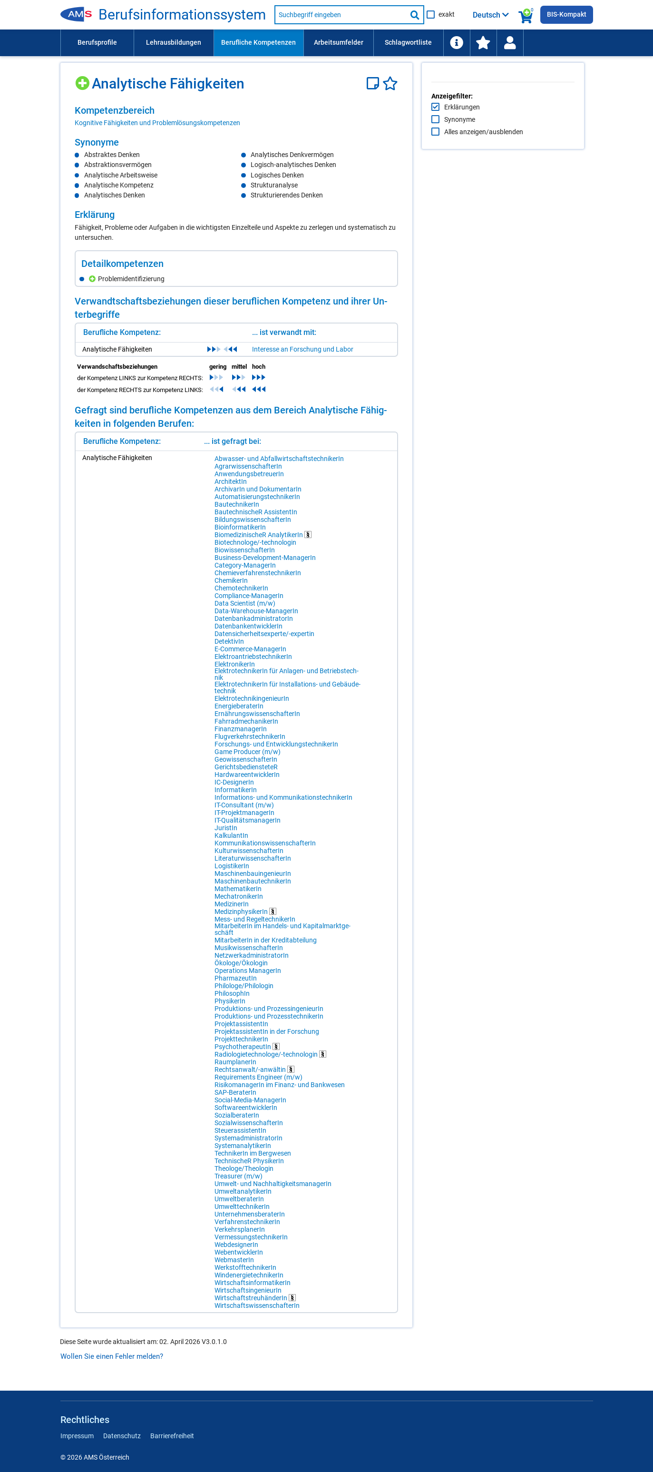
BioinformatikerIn (240, 533)
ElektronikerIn (234, 670)
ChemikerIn (231, 586)
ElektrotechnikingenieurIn (251, 704)
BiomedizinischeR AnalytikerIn (263, 540)
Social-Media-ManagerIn (250, 1105)
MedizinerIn (231, 909)
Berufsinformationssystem (182, 15)
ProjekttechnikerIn (241, 1044)
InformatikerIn (235, 795)
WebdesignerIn (236, 1250)
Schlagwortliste (408, 42)
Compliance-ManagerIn (248, 601)
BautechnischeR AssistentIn (255, 517)
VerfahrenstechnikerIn (247, 1227)
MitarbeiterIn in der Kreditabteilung (265, 945)
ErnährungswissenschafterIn (257, 719)
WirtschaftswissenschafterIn (257, 1311)
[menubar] (326, 42)
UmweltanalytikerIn (243, 1197)
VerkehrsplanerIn (239, 1235)
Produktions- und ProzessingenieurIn (268, 1014)
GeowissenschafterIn (245, 765)
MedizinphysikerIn (245, 917)
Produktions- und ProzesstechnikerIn (268, 1022)
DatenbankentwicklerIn (248, 631)
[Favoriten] (390, 83)
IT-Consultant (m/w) (244, 810)
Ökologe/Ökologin (241, 968)
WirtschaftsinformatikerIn (252, 1288)
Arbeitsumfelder (338, 42)
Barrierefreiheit (172, 1436)
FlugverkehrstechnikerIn (249, 742)
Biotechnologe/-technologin (255, 548)
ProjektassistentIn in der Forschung (266, 1037)
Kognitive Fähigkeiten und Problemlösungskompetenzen (157, 123)
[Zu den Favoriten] (483, 42)
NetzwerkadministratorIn (251, 961)
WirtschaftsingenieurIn (248, 1296)
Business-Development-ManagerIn (265, 563)
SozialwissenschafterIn (248, 1128)
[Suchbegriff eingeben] (340, 14)
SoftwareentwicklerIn (245, 1113)
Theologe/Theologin (243, 1174)
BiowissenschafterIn (244, 555)
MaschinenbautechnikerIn (252, 886)
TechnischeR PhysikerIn (249, 1166)
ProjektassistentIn (241, 1029)
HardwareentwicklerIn (247, 780)
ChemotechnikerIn (241, 593)
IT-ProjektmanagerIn (244, 818)
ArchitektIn (230, 487)
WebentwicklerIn (238, 1258)
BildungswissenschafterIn (252, 525)
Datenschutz (122, 1436)
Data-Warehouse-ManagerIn (256, 616)
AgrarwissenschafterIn (248, 472)
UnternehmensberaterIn (249, 1220)
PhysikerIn (229, 1006)
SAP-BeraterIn (235, 1098)
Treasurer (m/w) (238, 1181)
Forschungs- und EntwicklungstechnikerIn (276, 749)
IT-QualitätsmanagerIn (247, 826)
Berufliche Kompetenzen (258, 42)
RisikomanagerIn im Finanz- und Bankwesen (279, 1090)
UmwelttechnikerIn (242, 1212)
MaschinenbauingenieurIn (252, 879)
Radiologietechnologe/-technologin (270, 1059)
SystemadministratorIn (248, 1143)
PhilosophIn (232, 999)
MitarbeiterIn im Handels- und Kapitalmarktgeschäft (258, 935)
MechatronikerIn (238, 902)
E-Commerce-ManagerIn (250, 654)
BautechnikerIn (236, 510)
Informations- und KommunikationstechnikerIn (283, 803)
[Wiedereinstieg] (510, 42)
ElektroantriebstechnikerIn (253, 662)
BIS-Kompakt (566, 14)
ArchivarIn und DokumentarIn (258, 494)
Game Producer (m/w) (247, 757)
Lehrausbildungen (173, 42)
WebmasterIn (234, 1265)
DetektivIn (229, 647)
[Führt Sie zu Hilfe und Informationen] (456, 42)
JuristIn (225, 833)
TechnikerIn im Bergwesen (252, 1159)
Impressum (77, 1436)
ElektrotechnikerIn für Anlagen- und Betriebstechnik (266, 680)
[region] (236, 116)
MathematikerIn (238, 894)
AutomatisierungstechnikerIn (257, 502)
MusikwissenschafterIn (248, 953)
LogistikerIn (231, 871)
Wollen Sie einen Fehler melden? (111, 1362)
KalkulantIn (231, 841)
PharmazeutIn (235, 984)
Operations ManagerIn (247, 976)
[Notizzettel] (374, 83)
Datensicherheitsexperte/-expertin (264, 639)
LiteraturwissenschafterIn (252, 864)
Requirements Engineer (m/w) (258, 1082)
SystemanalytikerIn (242, 1151)
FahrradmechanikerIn (246, 727)
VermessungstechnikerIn (251, 1242)
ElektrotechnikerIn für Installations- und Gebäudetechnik (272, 693)
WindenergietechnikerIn (248, 1280)
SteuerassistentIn (240, 1136)
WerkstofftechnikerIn (245, 1273)
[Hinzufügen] (83, 79)
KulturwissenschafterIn (248, 856)
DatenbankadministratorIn (253, 624)
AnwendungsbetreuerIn (249, 479)
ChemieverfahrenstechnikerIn (257, 578)
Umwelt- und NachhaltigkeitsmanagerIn (272, 1189)
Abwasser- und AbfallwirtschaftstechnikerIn (279, 464)
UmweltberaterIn (239, 1204)
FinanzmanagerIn (240, 734)
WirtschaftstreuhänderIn (255, 1303)
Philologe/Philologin (243, 991)
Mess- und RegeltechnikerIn (254, 925)
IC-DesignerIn (234, 788)
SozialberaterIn (236, 1121)
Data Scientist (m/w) (244, 609)
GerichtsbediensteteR (246, 772)
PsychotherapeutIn (247, 1052)
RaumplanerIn (235, 1067)
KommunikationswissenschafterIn (265, 848)
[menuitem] (97, 42)
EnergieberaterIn (238, 711)
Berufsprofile (97, 42)
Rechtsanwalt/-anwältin (254, 1075)
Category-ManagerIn (245, 571)
